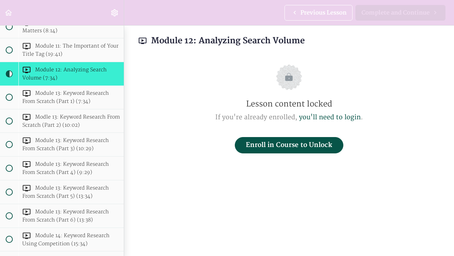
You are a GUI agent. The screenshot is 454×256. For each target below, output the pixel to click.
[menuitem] (115, 12)
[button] (9, 12)
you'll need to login (330, 117)
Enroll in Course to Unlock (289, 145)
